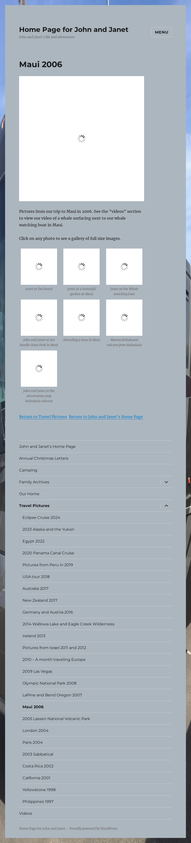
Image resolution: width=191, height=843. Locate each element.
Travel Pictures (34, 505)
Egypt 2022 (33, 541)
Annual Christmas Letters (43, 458)
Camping (28, 470)
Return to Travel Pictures (43, 416)
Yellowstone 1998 (39, 789)
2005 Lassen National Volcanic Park (56, 718)
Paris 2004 (32, 742)
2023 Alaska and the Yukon (48, 529)
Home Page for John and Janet (73, 29)
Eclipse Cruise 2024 (41, 517)
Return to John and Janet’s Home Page (106, 416)
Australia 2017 (35, 588)
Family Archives (34, 482)
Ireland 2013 (33, 636)
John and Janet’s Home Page (47, 446)
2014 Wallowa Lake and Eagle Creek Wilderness (68, 624)
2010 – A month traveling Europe (54, 659)
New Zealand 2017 (39, 600)
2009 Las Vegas (37, 671)
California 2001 (36, 778)
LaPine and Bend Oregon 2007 (52, 695)
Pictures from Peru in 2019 (47, 565)
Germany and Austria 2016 (47, 612)
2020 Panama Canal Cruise (48, 553)
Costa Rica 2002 (37, 766)
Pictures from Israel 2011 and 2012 (54, 647)
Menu (161, 32)
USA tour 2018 (36, 576)
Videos (25, 813)
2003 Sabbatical (37, 754)
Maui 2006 (33, 707)
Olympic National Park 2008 (49, 683)
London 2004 (35, 730)
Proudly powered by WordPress (94, 829)
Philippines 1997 (37, 801)
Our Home (29, 494)
